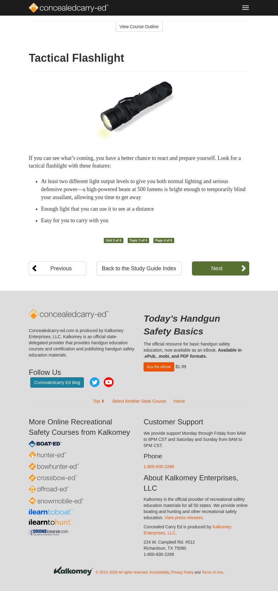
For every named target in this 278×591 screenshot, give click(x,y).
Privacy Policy (182, 573)
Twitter (95, 382)
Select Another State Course (139, 401)
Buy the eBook (159, 367)
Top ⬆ (99, 401)
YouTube (109, 382)
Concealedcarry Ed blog (57, 382)
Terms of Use (212, 573)
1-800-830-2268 (159, 466)
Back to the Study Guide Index (139, 268)
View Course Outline (138, 26)
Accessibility (159, 573)
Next (217, 268)
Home (179, 401)
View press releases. (184, 517)
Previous (61, 268)
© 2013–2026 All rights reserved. (122, 573)
